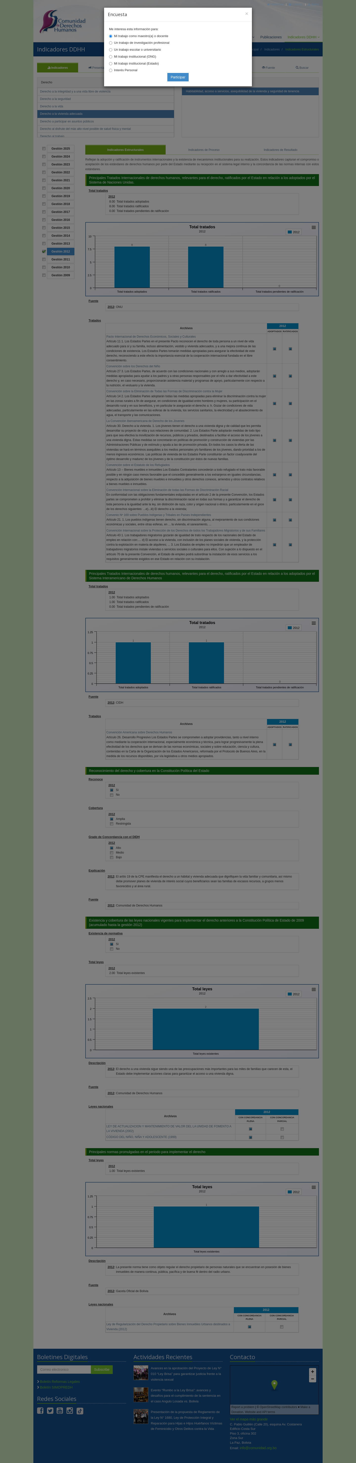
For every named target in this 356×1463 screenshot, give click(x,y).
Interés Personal (125, 70)
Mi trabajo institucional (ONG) (135, 56)
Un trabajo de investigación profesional (141, 43)
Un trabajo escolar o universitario (137, 49)
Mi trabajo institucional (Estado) (136, 63)
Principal (275, 4)
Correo (296, 4)
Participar (178, 77)
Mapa (313, 4)
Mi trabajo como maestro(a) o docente (141, 36)
